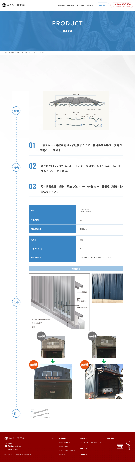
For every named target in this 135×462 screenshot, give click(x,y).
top (6, 53)
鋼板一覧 (62, 454)
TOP (51, 438)
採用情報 (102, 5)
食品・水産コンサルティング (91, 442)
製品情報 (70, 5)
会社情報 (80, 5)
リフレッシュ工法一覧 (23, 53)
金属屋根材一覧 (64, 442)
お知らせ (89, 5)
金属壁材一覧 (64, 446)
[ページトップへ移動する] (128, 446)
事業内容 (61, 5)
